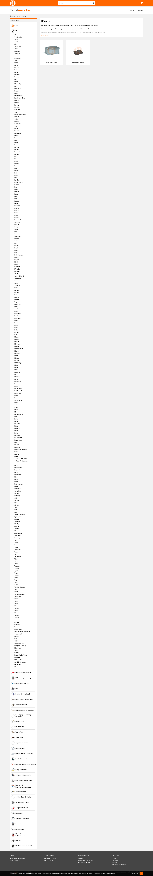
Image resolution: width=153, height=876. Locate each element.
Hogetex (17, 657)
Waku (16, 589)
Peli (15, 417)
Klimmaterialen (18, 748)
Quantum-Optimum (20, 449)
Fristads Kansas (19, 220)
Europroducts (18, 182)
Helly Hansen (18, 255)
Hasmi (16, 653)
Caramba (17, 107)
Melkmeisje (18, 363)
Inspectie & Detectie (19, 743)
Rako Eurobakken (21, 459)
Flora (16, 213)
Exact (16, 187)
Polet (16, 433)
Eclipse (16, 164)
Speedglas (17, 517)
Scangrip (17, 496)
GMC (16, 231)
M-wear (16, 339)
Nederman (17, 381)
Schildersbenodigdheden (22, 632)
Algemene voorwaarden (119, 864)
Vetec (16, 580)
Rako (16, 456)
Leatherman (18, 316)
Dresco (16, 142)
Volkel (16, 585)
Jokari (16, 283)
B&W (16, 63)
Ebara (16, 161)
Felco (16, 194)
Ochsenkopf (18, 400)
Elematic (17, 624)
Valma (16, 575)
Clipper (16, 117)
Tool (21, 10)
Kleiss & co (18, 660)
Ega (15, 166)
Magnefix (17, 344)
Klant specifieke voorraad (21, 846)
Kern (15, 295)
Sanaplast (17, 491)
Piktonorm (17, 648)
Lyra (15, 335)
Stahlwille (17, 521)
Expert (16, 189)
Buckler (16, 103)
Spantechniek (17, 829)
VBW (16, 578)
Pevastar (17, 424)
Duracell (17, 152)
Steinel (16, 528)
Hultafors (17, 271)
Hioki (16, 264)
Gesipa (16, 227)
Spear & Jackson (19, 514)
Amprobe (17, 53)
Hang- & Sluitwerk (19, 769)
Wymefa (17, 613)
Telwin (16, 547)
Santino (16, 493)
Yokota (16, 615)
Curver (16, 128)
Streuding (17, 535)
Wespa (16, 608)
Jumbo (16, 309)
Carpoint (17, 110)
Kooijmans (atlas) (20, 646)
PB (15, 412)
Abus (16, 39)
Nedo (16, 384)
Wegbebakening (19, 594)
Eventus (17, 185)
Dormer (16, 138)
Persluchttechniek (19, 759)
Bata (15, 70)
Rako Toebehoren (22, 461)
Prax (15, 442)
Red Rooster (18, 468)
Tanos (16, 542)
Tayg (15, 545)
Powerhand (18, 438)
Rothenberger (18, 484)
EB (15, 159)
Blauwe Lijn (18, 84)
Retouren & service (84, 862)
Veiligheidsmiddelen (19, 808)
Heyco (16, 257)
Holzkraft (17, 267)
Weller (16, 601)
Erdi (15, 173)
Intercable (17, 278)
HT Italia (17, 269)
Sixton (16, 510)
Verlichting (16, 824)
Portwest (17, 435)
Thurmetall (17, 557)
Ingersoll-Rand (19, 276)
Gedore (16, 224)
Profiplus (17, 447)
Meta (16, 367)
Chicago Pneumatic (20, 114)
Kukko (16, 306)
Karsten (16, 360)
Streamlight (18, 533)
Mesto (16, 365)
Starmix (16, 526)
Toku (16, 564)
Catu (15, 112)
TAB (15, 540)
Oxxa (16, 407)
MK (15, 374)
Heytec (16, 260)
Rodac (16, 479)
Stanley (16, 524)
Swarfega (17, 538)
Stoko (16, 531)
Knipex (16, 302)
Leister (16, 323)
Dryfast (16, 147)
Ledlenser (17, 318)
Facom (16, 192)
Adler (16, 42)
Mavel (16, 356)
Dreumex (17, 145)
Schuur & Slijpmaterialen (21, 775)
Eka (15, 168)
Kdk (15, 627)
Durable (16, 149)
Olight (16, 402)
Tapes (16, 650)
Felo (15, 196)
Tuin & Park (17, 732)
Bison (16, 81)
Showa (16, 500)
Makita (16, 346)
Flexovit (16, 210)
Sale (14, 25)
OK (141, 873)
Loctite (16, 332)
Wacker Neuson (19, 587)
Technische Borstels (20, 802)
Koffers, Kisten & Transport (22, 753)
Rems (16, 472)
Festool (16, 201)
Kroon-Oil (17, 304)
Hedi (15, 253)
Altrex (16, 49)
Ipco (15, 281)
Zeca (16, 620)
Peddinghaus (18, 414)
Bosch (16, 91)
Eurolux (16, 180)
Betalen (80, 858)
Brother (16, 100)
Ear (15, 156)
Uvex (15, 573)
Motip (16, 379)
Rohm (16, 482)
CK (15, 667)
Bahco (16, 65)
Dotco (16, 140)
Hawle (16, 248)
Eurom (16, 622)
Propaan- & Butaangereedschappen (21, 786)
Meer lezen (135, 873)
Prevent (16, 445)
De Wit (16, 131)
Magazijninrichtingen (19, 683)
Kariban (16, 292)
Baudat (16, 72)
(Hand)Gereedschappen (21, 672)
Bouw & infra (17, 721)
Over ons (115, 860)
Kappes (16, 288)
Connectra (17, 124)
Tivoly (16, 559)
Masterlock (18, 353)
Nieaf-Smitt (18, 388)
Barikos (16, 67)
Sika (15, 507)
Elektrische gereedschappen (22, 678)
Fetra (16, 203)
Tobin (16, 561)
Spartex (16, 636)
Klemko (16, 299)
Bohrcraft (17, 89)
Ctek (15, 126)
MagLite (17, 342)
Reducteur (17, 664)
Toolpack (17, 566)
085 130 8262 (15, 860)
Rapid (16, 465)
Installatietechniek (19, 705)
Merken (18, 16)
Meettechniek (17, 726)
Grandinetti (17, 236)
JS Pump (17, 285)
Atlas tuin (17, 58)
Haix (15, 243)
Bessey (16, 77)
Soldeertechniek (18, 791)
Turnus (16, 568)
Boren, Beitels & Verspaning (22, 699)
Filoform (17, 206)
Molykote (17, 377)
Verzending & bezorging (85, 860)
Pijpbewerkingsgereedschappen (23, 764)
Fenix (16, 199)
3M (15, 35)
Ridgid (16, 477)
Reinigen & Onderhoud (20, 694)
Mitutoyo (17, 372)
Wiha (16, 610)
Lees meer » (45, 35)
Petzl (16, 421)
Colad (16, 119)
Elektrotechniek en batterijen (22, 710)
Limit (16, 328)
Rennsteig (17, 475)
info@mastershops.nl (17, 858)
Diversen (16, 840)
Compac (17, 121)
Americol (17, 51)
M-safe (16, 337)
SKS (15, 512)
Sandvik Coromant (20, 662)
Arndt (16, 60)
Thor (15, 554)
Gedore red (18, 634)
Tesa (16, 552)
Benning (17, 74)
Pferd (16, 426)
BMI (15, 86)
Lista (16, 330)
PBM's (15, 688)
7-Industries (18, 37)
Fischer (16, 208)
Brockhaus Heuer (19, 98)
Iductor (16, 274)
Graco (16, 234)
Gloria (16, 229)
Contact (140, 10)
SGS (15, 498)
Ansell (16, 56)
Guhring (16, 241)
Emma (16, 171)
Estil (15, 178)
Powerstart (18, 440)
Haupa (16, 246)
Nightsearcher (18, 391)
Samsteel (17, 489)
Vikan (16, 582)
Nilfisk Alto (17, 393)
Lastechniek (18, 629)
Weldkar (17, 599)
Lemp (16, 325)
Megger (16, 358)
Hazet (16, 250)
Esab (16, 175)
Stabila (16, 519)
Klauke (16, 297)
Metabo (16, 370)
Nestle (16, 386)
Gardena (17, 222)
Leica (16, 320)
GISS (16, 641)
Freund (16, 217)
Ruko (16, 486)
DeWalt (16, 135)
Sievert (16, 505)
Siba (15, 503)
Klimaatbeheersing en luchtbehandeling (20, 835)
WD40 (16, 592)
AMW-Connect (19, 643)
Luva (15, 639)
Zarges (16, 617)
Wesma (16, 606)
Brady (16, 93)
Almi (15, 44)
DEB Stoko (17, 133)
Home (132, 10)
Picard (16, 431)
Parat (16, 410)
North (16, 395)
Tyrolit (16, 571)
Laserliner (17, 313)
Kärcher (16, 290)
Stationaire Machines (20, 818)
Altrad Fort (17, 46)
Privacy (114, 862)
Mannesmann (18, 349)
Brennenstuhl (18, 96)
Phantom (17, 428)
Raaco (16, 452)
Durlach (16, 154)
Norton (16, 398)
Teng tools (17, 550)
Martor (16, 351)
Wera (16, 603)
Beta (15, 79)
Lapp (16, 311)
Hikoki (16, 262)
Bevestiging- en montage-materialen (21, 716)
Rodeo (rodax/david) (21, 655)
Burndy (16, 105)
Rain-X (16, 454)
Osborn (16, 405)
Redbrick (17, 470)
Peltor (16, 419)
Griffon (16, 238)
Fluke (16, 215)
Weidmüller (17, 596)
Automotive (17, 737)
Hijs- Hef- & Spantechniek (21, 780)
